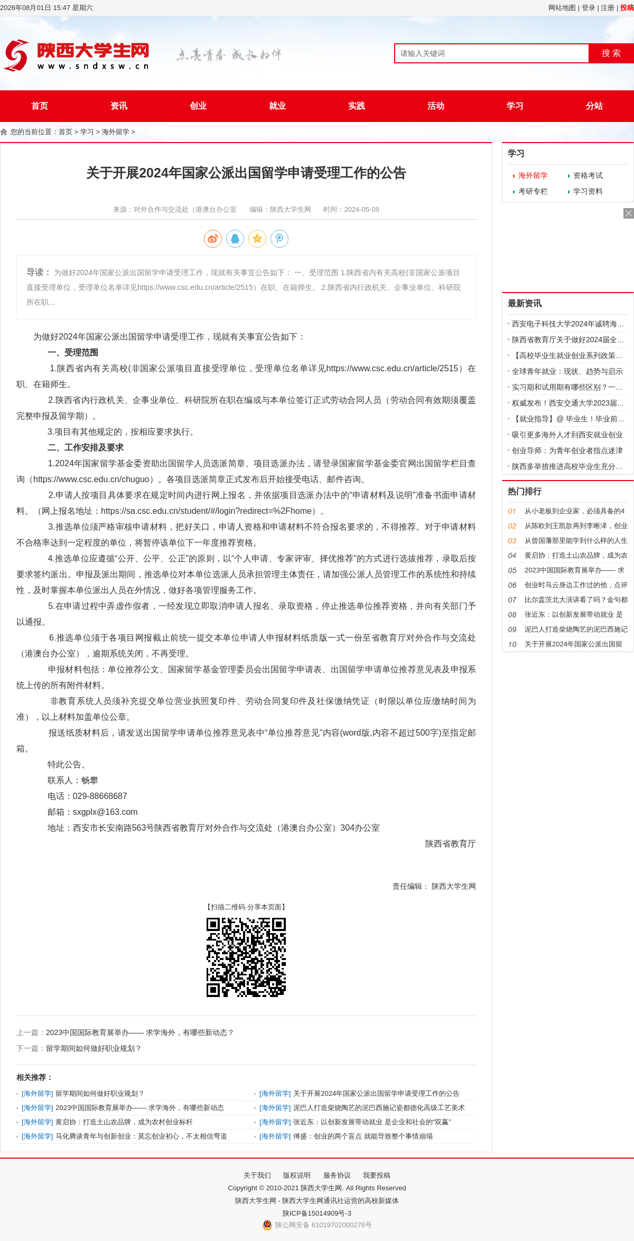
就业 (277, 105)
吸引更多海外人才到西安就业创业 (567, 434)
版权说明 (297, 1175)
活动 (435, 105)
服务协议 (337, 1175)
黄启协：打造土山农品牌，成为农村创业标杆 (124, 1122)
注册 (607, 8)
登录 (588, 8)
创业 (198, 105)
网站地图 (562, 8)
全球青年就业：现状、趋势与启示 (567, 371)
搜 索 (611, 53)
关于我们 (257, 1175)
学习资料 (588, 191)
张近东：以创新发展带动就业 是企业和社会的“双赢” (372, 1122)
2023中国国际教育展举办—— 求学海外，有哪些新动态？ (140, 1032)
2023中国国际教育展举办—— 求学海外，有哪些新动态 (139, 1108)
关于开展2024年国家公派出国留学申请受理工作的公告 (376, 1093)
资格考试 (588, 175)
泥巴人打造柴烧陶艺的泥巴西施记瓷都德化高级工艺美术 (379, 1108)
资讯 (118, 105)
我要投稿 (376, 1175)
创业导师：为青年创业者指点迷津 (567, 450)
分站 (594, 105)
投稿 (627, 8)
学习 (515, 105)
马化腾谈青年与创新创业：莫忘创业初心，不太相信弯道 (141, 1136)
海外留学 (115, 132)
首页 (39, 105)
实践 (356, 105)
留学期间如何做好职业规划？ (94, 1048)
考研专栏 (533, 191)
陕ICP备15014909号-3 (317, 1213)
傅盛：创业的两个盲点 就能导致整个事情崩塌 (363, 1136)
